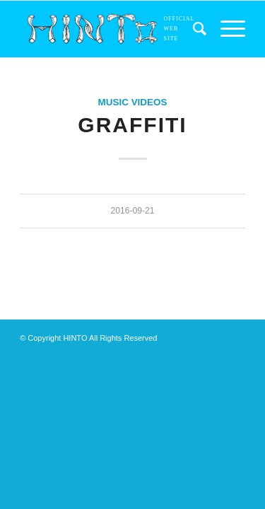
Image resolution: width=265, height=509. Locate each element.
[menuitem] (192, 29)
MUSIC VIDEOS (132, 102)
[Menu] (225, 29)
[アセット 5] (110, 29)
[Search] (192, 29)
